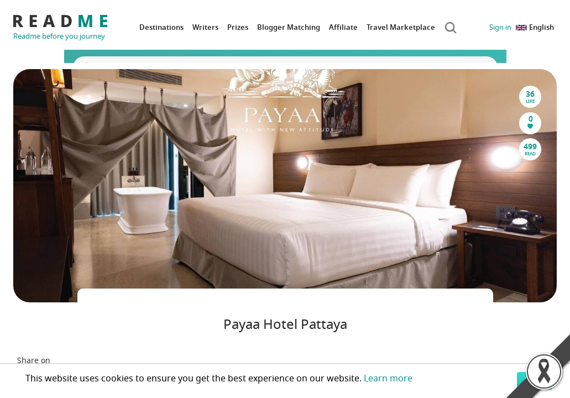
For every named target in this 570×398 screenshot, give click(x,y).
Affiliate (343, 27)
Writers (205, 27)
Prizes (237, 27)
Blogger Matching (288, 27)
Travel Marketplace (401, 27)
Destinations (161, 27)
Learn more (388, 378)
